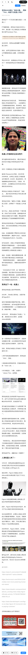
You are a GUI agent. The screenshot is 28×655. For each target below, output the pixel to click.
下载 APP (23, 2)
